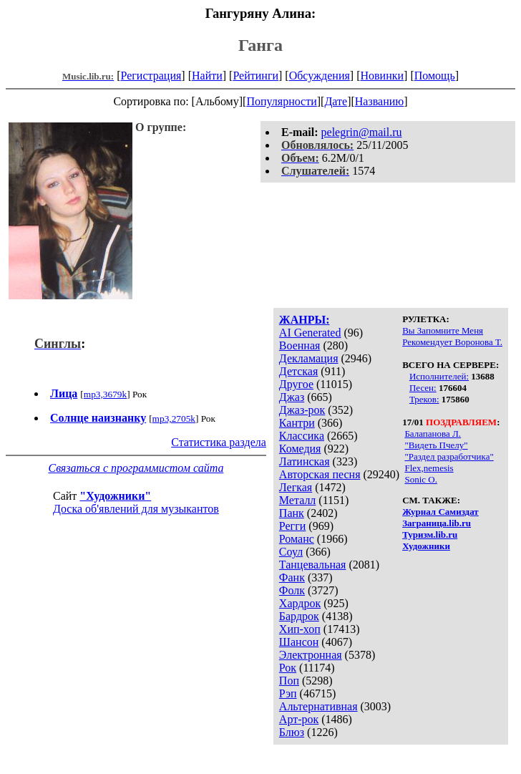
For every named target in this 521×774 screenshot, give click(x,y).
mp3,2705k (173, 418)
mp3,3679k (105, 394)
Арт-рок (298, 719)
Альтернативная (318, 706)
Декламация (309, 358)
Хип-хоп (300, 629)
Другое (296, 384)
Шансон (298, 642)
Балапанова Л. (432, 433)
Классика (301, 436)
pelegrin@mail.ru (361, 132)
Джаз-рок (302, 410)
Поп (289, 680)
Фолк (292, 590)
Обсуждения (319, 75)
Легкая (295, 487)
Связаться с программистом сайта (135, 468)
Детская (298, 371)
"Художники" (115, 496)
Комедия (300, 448)
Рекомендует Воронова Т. (452, 342)
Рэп (288, 693)
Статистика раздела (218, 442)
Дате (335, 101)
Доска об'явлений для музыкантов (136, 509)
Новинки (382, 75)
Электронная (310, 655)
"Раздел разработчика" (448, 456)
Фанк (292, 577)
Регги (292, 526)
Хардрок (300, 603)
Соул (291, 552)
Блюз (291, 732)
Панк (291, 513)
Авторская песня (320, 474)
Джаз (291, 397)
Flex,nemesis (428, 468)
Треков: (424, 399)
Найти (207, 75)
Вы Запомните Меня (442, 330)
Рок (287, 668)
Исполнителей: (439, 376)
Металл (297, 500)
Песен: (423, 387)
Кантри (297, 423)
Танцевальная (312, 564)
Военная (300, 345)
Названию (379, 101)
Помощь (434, 75)
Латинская (304, 461)
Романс (296, 539)
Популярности (281, 101)
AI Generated (310, 332)
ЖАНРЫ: (304, 320)
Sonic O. (420, 479)
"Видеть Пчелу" (435, 445)
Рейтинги (255, 75)
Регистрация (151, 75)
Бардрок (299, 616)
